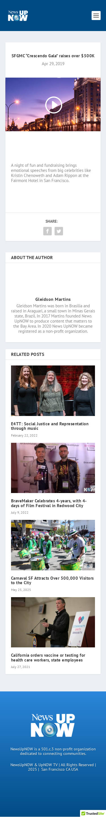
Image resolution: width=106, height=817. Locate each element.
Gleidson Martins (53, 299)
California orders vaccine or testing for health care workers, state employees (48, 657)
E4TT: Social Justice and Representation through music (50, 426)
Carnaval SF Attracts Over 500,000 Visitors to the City (52, 580)
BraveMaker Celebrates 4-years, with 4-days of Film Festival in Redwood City (49, 503)
